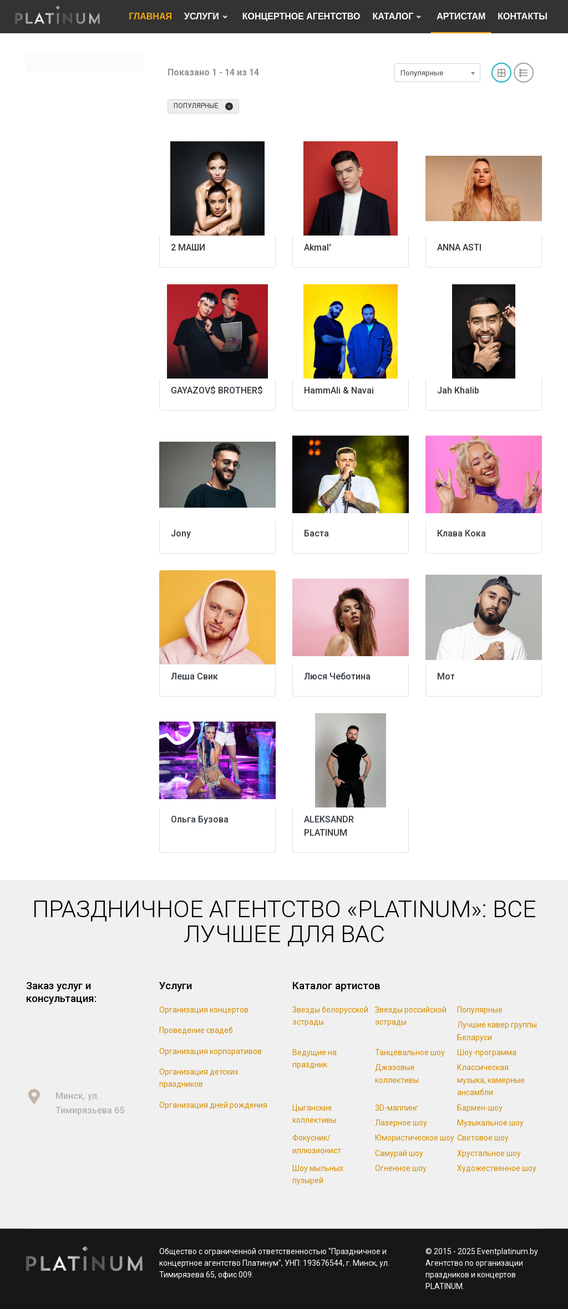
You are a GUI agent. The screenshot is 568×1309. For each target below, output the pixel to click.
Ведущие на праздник (314, 1058)
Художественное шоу (496, 1168)
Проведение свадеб (196, 1030)
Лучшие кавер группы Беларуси (497, 1030)
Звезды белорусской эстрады (330, 1015)
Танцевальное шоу (410, 1052)
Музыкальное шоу (490, 1122)
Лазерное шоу (401, 1122)
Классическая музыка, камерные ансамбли (491, 1080)
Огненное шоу (401, 1168)
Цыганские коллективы (314, 1113)
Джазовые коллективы (397, 1073)
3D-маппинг (396, 1107)
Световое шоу (483, 1137)
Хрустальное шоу (489, 1153)
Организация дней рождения (213, 1105)
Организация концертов (203, 1009)
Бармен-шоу (480, 1107)
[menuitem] (150, 16)
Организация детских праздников (199, 1077)
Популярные (203, 106)
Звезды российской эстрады (411, 1015)
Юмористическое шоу (414, 1137)
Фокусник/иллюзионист (316, 1143)
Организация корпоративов (210, 1051)
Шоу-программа (486, 1052)
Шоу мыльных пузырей (317, 1174)
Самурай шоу (399, 1153)
